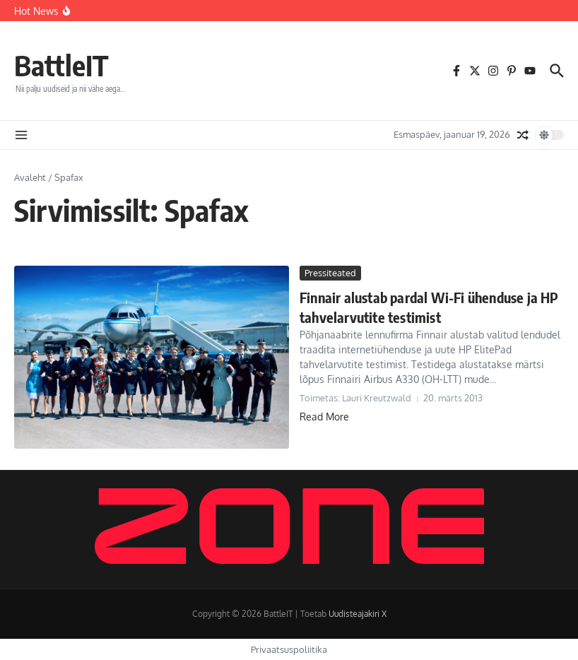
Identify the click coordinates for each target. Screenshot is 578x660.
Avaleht (30, 177)
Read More (324, 417)
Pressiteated (330, 272)
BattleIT (61, 65)
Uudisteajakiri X (358, 613)
